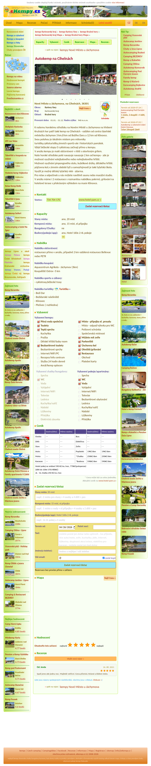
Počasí (44, 22)
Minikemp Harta (12, 637)
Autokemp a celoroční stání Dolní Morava (133, 110)
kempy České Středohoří (17, 257)
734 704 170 (53, 200)
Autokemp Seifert (13, 213)
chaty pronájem (132, 758)
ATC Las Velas (11, 141)
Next (114, 80)
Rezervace (79, 42)
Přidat (127, 94)
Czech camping (34, 750)
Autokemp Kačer (129, 344)
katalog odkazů (104, 758)
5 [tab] (79, 99)
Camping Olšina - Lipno (15, 530)
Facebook (62, 750)
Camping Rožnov (129, 368)
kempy (22, 750)
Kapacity (40, 42)
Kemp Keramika (12, 290)
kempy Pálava (12, 255)
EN (143, 22)
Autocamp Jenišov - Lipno (16, 580)
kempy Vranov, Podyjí (17, 269)
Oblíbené (140, 94)
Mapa (19, 22)
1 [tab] (62, 99)
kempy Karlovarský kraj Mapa (48, 35)
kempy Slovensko (15, 46)
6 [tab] (84, 99)
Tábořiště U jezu (12, 199)
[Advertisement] (17, 730)
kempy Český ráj (13, 273)
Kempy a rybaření (15, 35)
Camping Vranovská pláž (132, 36)
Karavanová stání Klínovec (17, 113)
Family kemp (129, 77)
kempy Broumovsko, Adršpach (17, 275)
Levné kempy (13, 91)
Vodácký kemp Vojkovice (16, 173)
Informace (71, 22)
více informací (118, 2)
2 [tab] (66, 99)
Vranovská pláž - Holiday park (16, 548)
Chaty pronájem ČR (16, 49)
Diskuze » (97, 680)
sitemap (110, 750)
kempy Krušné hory (89, 31)
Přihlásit (56, 22)
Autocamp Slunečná (14, 685)
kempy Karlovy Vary (68, 31)
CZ (129, 22)
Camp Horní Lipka (13, 624)
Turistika (63, 289)
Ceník (66, 42)
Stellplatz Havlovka (14, 126)
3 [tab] (71, 99)
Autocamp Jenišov (132, 41)
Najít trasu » (85, 108)
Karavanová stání (15, 31)
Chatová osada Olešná (15, 338)
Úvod (9, 22)
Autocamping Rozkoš (134, 52)
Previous (36, 80)
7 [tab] (88, 99)
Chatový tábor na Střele (15, 405)
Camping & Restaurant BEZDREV (15, 596)
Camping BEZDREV (132, 56)
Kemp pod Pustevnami (15, 668)
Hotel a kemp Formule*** (133, 409)
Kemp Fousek (11, 699)
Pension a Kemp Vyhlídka (16, 654)
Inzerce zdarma (14, 87)
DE (136, 22)
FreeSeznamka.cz (15, 98)
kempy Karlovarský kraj (45, 31)
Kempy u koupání (15, 39)
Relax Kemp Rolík (13, 186)
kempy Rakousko (82, 761)
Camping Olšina (131, 63)
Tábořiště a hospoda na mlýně (15, 157)
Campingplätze (49, 750)
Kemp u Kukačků (131, 60)
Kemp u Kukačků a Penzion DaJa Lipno (133, 122)
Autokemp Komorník (134, 67)
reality (56, 758)
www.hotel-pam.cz (89, 200)
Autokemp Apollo (13, 360)
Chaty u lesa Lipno (132, 48)
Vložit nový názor (75, 659)
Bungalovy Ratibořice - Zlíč (134, 389)
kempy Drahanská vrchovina (17, 264)
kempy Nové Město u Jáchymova (79, 50)
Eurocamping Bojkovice (134, 85)
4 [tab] (75, 99)
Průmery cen (13, 83)
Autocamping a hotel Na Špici (16, 229)
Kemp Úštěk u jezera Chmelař (14, 565)
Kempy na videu (14, 76)
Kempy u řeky (13, 42)
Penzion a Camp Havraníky (134, 505)
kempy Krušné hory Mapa (76, 35)
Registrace (100, 750)
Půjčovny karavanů (16, 94)
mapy (117, 758)
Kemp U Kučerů (131, 81)
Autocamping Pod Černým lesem (132, 72)
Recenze (31, 22)
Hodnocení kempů (16, 80)
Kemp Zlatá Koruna (13, 382)
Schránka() (87, 22)
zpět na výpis (52, 49)
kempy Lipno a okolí (17, 251)
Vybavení (54, 42)
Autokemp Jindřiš (132, 88)
